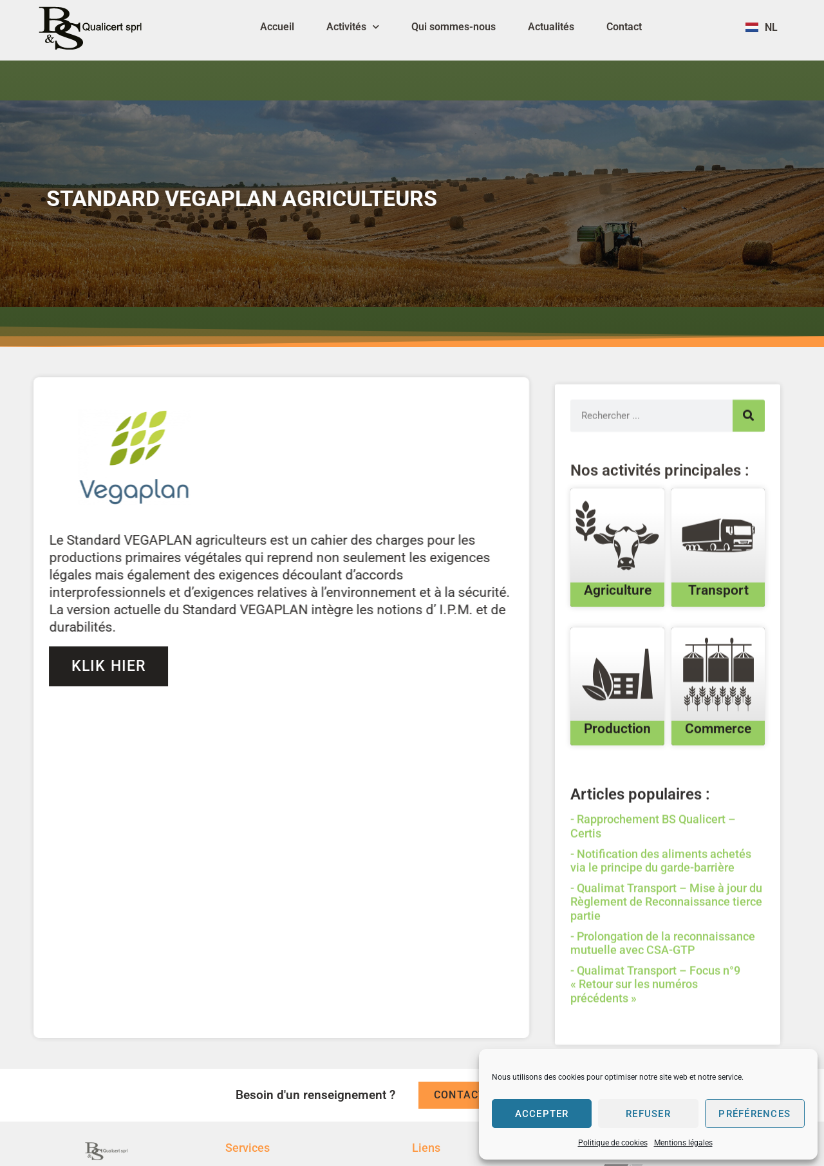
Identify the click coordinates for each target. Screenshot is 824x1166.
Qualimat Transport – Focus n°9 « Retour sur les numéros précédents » (655, 1036)
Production (617, 781)
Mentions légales (683, 1142)
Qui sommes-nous (453, 27)
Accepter (541, 1114)
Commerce (718, 781)
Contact (624, 27)
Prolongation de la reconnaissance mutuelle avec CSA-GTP (662, 996)
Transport (718, 642)
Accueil (277, 27)
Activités (352, 27)
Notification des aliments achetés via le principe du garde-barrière (660, 913)
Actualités (551, 27)
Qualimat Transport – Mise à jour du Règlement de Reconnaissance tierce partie (666, 954)
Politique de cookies (613, 1142)
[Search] (749, 468)
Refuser (648, 1114)
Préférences (754, 1114)
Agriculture (617, 642)
